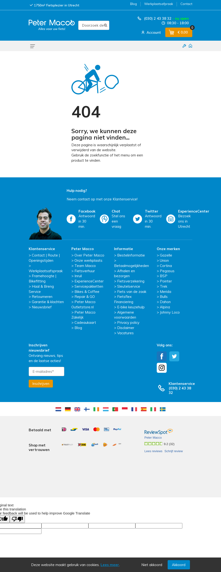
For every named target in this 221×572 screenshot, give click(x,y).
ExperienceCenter (89, 281)
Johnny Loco (170, 312)
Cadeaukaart (85, 322)
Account (150, 32)
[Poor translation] (17, 497)
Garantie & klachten (48, 302)
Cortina (166, 265)
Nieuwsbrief (42, 307)
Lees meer (110, 564)
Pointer (166, 281)
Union (164, 260)
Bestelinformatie (131, 255)
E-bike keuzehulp (131, 307)
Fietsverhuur (84, 271)
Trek (163, 286)
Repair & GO (84, 296)
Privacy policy (128, 322)
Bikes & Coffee (86, 291)
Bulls (164, 296)
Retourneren (42, 296)
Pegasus (167, 271)
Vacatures (125, 333)
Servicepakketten (88, 286)
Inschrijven (40, 383)
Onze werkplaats (88, 260)
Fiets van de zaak (131, 291)
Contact (186, 4)
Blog (133, 4)
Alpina (165, 307)
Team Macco (85, 265)
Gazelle (166, 255)
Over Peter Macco (89, 255)
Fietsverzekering (130, 281)
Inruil (78, 276)
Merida (165, 291)
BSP (163, 276)
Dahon (165, 302)
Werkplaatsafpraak (158, 4)
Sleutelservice (128, 286)
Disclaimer (125, 327)
